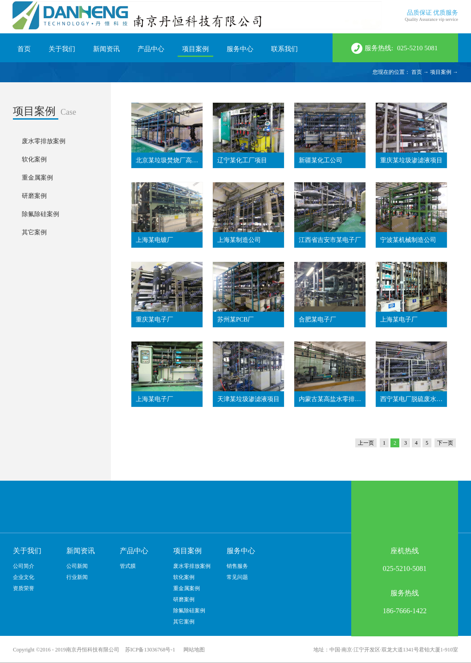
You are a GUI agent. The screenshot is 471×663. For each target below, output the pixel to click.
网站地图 (193, 650)
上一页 (366, 443)
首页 (24, 48)
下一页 (445, 443)
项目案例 (440, 72)
